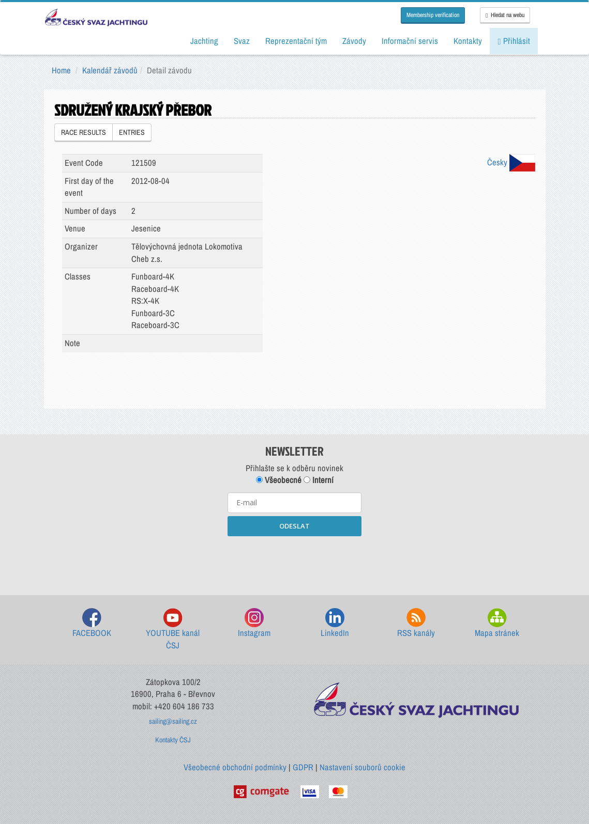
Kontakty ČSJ (173, 739)
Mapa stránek (497, 623)
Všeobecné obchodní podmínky (235, 767)
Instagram (254, 623)
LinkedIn (335, 623)
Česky (511, 162)
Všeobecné (278, 480)
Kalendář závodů (110, 70)
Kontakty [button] (468, 40)
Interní (319, 480)
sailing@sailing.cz (173, 721)
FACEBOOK (91, 623)
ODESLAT (294, 526)
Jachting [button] (204, 40)
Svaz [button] (242, 40)
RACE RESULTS (83, 132)
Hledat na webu (505, 15)
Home (61, 70)
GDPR (303, 767)
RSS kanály (416, 623)
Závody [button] (354, 40)
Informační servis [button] (410, 40)
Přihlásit (513, 40)
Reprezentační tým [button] (296, 40)
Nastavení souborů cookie (362, 767)
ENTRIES (132, 132)
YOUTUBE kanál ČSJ (173, 629)
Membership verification (432, 15)
